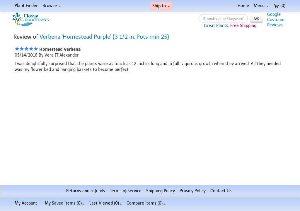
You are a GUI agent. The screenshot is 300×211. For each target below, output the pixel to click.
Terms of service (126, 190)
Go (256, 18)
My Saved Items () (65, 203)
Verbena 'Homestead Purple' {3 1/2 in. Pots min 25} (104, 36)
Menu (261, 5)
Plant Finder (26, 5)
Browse (51, 5)
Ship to (161, 6)
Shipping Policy (160, 190)
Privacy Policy (193, 190)
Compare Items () (146, 203)
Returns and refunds (85, 190)
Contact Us (221, 190)
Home (243, 5)
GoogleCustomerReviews (276, 20)
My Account (26, 203)
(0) (279, 5)
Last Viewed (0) (105, 203)
